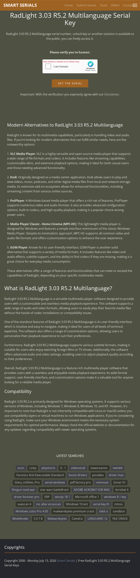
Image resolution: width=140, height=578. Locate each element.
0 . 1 (63, 468)
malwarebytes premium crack (73, 511)
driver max (116, 475)
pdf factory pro (80, 482)
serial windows (55, 482)
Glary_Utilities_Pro (27, 482)
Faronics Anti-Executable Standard (40, 475)
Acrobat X (122, 490)
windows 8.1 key (115, 497)
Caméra (77, 519)
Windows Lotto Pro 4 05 (31, 511)
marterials (20, 5)
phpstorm (48, 468)
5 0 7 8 (38, 519)
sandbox (119, 511)
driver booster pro (26, 497)
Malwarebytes (57, 519)
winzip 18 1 (62, 497)
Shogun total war (23, 490)
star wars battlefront (54, 490)
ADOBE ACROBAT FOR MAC (92, 490)
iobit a (103, 511)
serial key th (101, 504)
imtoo (118, 504)
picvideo (98, 475)
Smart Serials (66, 561)
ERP (47, 497)
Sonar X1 (119, 482)
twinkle (117, 468)
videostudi (78, 468)
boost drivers (78, 475)
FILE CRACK (120, 519)
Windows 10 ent (77, 504)
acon (21, 468)
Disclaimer (111, 94)
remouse (102, 482)
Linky (32, 468)
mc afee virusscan (48, 504)
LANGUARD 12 (97, 519)
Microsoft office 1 (87, 497)
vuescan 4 (24, 504)
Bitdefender (20, 519)
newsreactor (99, 468)
